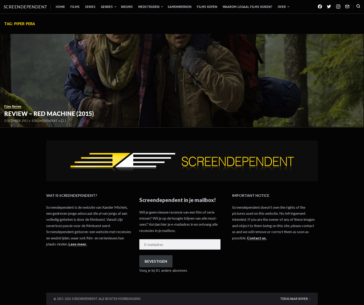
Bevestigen (156, 261)
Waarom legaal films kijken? (247, 7)
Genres (107, 7)
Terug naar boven (294, 299)
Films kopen (207, 7)
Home (60, 7)
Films (75, 7)
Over (282, 7)
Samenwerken (180, 7)
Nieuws (127, 7)
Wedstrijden (148, 7)
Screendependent (25, 6)
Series (90, 7)
